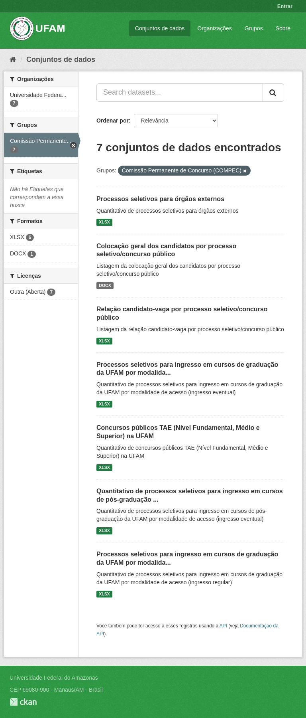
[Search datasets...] (179, 92)
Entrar (284, 6)
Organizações (214, 28)
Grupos (254, 28)
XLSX (104, 222)
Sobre (283, 28)
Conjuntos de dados (160, 28)
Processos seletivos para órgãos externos (160, 199)
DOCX (105, 285)
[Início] (13, 59)
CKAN (23, 702)
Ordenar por (112, 120)
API (223, 626)
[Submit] (273, 92)
